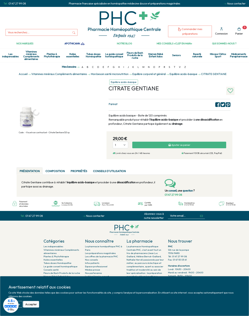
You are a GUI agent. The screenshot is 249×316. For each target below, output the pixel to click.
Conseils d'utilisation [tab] (109, 171)
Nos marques (24, 43)
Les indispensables (10, 55)
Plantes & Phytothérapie (52, 55)
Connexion (221, 31)
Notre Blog (124, 43)
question (188, 190)
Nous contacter (236, 3)
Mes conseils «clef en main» (174, 43)
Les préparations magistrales (100, 253)
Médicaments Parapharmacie (238, 55)
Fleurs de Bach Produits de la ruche (135, 55)
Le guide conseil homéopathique (114, 55)
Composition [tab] (55, 171)
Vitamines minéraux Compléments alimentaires (31, 55)
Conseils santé (51, 269)
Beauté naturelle (197, 55)
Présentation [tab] (30, 171)
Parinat (113, 104)
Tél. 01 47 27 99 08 (177, 256)
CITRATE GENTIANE (214, 74)
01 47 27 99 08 (17, 3)
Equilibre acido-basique (123, 82)
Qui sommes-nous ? (224, 43)
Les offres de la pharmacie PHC (101, 256)
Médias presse (92, 269)
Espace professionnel (96, 266)
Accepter (31, 304)
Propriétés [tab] (79, 171)
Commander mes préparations (190, 31)
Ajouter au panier (179, 145)
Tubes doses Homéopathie (93, 55)
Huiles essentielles (72, 55)
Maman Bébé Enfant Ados (155, 55)
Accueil (23, 74)
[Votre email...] (183, 216)
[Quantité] (120, 145)
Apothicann (74, 43)
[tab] (132, 169)
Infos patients (92, 263)
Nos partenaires (93, 273)
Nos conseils (91, 259)
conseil (172, 190)
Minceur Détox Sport (218, 55)
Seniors (176, 55)
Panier (241, 30)
